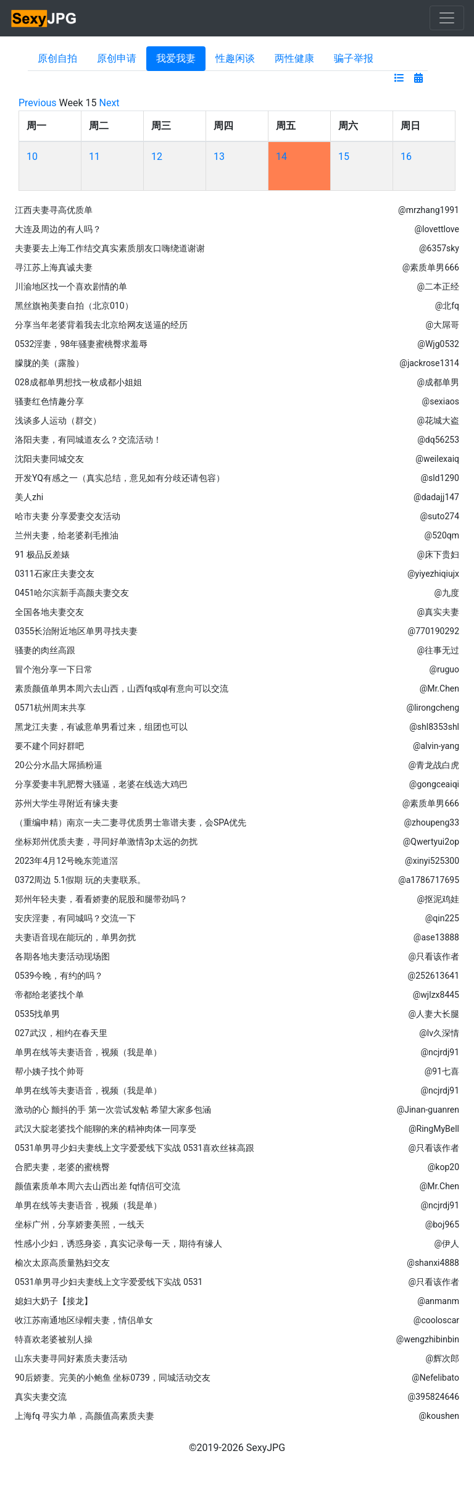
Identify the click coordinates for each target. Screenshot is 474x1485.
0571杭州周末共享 (50, 708)
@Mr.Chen (439, 688)
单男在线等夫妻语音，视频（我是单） (88, 1052)
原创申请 (116, 58)
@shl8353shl (434, 727)
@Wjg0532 (438, 344)
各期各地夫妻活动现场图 (62, 956)
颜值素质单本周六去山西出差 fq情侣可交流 (97, 1186)
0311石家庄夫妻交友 (54, 574)
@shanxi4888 (433, 1263)
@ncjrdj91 (439, 1052)
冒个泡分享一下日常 (54, 669)
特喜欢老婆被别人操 (54, 1339)
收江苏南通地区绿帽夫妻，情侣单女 (84, 1320)
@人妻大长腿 (433, 1014)
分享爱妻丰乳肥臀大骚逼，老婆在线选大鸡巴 (101, 784)
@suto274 (439, 516)
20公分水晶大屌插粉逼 (58, 765)
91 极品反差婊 (42, 554)
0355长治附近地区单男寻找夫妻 (76, 631)
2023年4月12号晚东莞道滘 (66, 861)
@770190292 (433, 631)
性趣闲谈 (235, 58)
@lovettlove (436, 229)
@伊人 (446, 1244)
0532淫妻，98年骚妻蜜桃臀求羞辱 (81, 344)
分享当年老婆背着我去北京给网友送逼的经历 (101, 325)
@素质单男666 (430, 267)
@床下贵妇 (438, 554)
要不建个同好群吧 (49, 746)
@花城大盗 (438, 420)
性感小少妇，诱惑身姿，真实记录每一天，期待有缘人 (118, 1244)
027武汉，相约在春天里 (61, 1033)
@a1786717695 (428, 880)
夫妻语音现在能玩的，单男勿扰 (75, 937)
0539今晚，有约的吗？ (59, 976)
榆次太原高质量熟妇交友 (62, 1263)
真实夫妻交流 (41, 1397)
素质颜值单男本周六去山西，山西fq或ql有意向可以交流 (121, 688)
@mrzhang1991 (428, 210)
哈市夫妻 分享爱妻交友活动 (67, 516)
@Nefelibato (435, 1378)
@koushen (439, 1416)
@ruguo (444, 669)
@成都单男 (438, 382)
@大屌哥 (442, 325)
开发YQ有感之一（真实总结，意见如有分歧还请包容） (120, 478)
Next (109, 103)
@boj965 (442, 1224)
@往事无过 (438, 650)
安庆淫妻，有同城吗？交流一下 (75, 918)
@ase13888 (436, 937)
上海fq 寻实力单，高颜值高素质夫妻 (84, 1416)
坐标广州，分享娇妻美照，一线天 (79, 1224)
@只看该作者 (433, 956)
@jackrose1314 (429, 363)
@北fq (447, 306)
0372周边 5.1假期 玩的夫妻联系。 (80, 880)
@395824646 (433, 1397)
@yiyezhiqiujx (433, 574)
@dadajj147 (436, 497)
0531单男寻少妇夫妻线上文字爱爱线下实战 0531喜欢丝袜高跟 (134, 1148)
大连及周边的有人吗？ (58, 229)
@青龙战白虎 (433, 765)
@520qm (442, 535)
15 (343, 156)
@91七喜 (442, 1071)
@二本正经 (438, 286)
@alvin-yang (436, 746)
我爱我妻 (176, 58)
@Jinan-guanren (428, 1110)
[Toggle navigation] (447, 18)
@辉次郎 (442, 1358)
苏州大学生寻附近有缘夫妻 (66, 803)
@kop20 (443, 1167)
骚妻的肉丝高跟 (45, 650)
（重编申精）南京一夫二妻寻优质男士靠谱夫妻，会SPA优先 (130, 822)
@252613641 (433, 976)
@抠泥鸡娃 (438, 899)
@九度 (446, 593)
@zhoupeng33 (431, 822)
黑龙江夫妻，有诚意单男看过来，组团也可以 (101, 727)
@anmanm (438, 1301)
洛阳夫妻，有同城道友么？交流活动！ (88, 440)
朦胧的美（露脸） (49, 363)
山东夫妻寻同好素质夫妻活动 (71, 1358)
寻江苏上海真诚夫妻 (54, 267)
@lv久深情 (439, 1033)
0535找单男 (37, 1014)
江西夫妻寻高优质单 (54, 210)
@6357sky (439, 248)
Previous (38, 103)
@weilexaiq (437, 459)
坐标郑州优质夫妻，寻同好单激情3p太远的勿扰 (106, 842)
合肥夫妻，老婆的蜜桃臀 (62, 1167)
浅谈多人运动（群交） (58, 420)
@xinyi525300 (432, 861)
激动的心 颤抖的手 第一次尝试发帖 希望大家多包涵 (113, 1110)
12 (156, 156)
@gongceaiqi (434, 784)
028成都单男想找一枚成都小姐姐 (78, 382)
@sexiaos (440, 401)
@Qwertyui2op (431, 842)
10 (32, 156)
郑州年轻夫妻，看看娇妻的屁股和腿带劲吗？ (101, 899)
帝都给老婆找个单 (49, 995)
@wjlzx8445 (436, 995)
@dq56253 (438, 440)
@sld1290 (439, 478)
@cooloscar (436, 1320)
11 (94, 156)
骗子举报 (353, 58)
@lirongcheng (432, 708)
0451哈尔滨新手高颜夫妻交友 (72, 593)
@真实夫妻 (438, 612)
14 (281, 156)
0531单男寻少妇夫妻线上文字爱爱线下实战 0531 (108, 1282)
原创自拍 (57, 58)
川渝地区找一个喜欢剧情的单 (71, 286)
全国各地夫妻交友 (49, 612)
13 (219, 156)
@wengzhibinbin (427, 1339)
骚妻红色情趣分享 (49, 401)
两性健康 (294, 58)
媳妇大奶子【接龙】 (54, 1301)
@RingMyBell (434, 1129)
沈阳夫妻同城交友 (49, 459)
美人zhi (29, 497)
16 (406, 156)
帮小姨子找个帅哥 (49, 1071)
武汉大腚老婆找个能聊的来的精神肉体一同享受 (105, 1129)
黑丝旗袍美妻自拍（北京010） (74, 306)
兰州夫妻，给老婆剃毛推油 (66, 535)
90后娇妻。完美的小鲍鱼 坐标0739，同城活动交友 (112, 1378)
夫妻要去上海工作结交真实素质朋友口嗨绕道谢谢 (110, 248)
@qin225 (442, 918)
